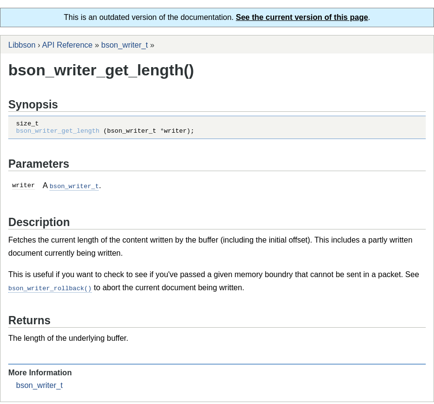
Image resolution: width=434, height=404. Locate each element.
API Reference (67, 45)
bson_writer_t (124, 45)
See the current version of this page (302, 17)
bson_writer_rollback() (50, 290)
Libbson (21, 45)
